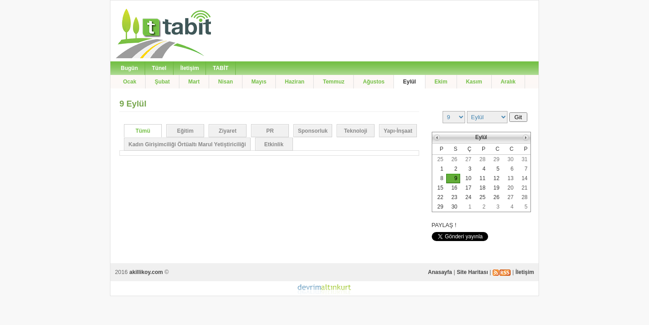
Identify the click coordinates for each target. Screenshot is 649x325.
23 (454, 197)
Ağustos (373, 82)
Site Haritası (472, 272)
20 (510, 188)
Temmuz (333, 82)
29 (496, 159)
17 (468, 188)
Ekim (441, 82)
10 (468, 178)
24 (468, 197)
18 (482, 188)
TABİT (220, 68)
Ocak (129, 82)
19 (496, 188)
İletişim (189, 68)
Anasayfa (440, 272)
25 (440, 159)
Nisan (225, 82)
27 (468, 159)
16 (454, 188)
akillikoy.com (146, 272)
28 (482, 159)
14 (524, 178)
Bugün (129, 68)
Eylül (409, 82)
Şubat (162, 82)
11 (482, 178)
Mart (194, 82)
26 (454, 159)
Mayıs (258, 82)
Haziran (294, 82)
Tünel (159, 68)
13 (510, 178)
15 (440, 188)
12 (496, 178)
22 (440, 197)
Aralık (508, 82)
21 (524, 188)
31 (524, 159)
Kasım (474, 82)
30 (510, 159)
